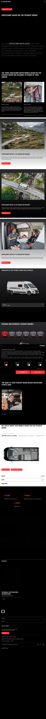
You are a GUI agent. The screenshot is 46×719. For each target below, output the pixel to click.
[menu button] (44, 1)
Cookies (12, 708)
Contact (14, 704)
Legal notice (4, 704)
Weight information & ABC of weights (8, 706)
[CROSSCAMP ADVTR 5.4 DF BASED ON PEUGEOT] (23, 143)
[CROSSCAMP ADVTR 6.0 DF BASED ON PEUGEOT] (23, 210)
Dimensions (23, 551)
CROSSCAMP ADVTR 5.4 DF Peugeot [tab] (9, 484)
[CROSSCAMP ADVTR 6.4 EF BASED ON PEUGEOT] (23, 276)
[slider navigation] (23, 353)
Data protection (9, 704)
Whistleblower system (19, 706)
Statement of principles (6, 708)
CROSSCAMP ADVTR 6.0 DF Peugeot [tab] (26, 484)
